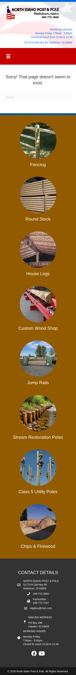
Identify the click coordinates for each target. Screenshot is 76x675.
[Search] (38, 97)
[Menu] (8, 56)
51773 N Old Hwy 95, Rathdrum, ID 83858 (48, 42)
